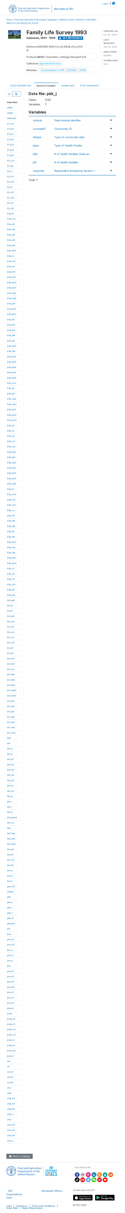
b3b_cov (11, 383)
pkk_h (10, 902)
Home (9, 19)
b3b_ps (10, 425)
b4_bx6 (10, 616)
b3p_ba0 (11, 452)
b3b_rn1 (11, 441)
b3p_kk (10, 531)
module (37, 120)
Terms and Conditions (43, 1206)
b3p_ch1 (11, 499)
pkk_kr (10, 918)
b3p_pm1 (11, 557)
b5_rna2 (11, 732)
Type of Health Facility (68, 145)
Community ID (63, 128)
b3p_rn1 (11, 579)
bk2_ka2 (11, 844)
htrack (10, 891)
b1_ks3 (10, 144)
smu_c (10, 1140)
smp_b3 (11, 1103)
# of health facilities (66, 162)
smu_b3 (11, 1130)
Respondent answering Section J (74, 170)
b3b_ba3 (11, 361)
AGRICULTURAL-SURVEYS (72, 19)
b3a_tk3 (11, 330)
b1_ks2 (10, 139)
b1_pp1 (10, 155)
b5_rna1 (11, 727)
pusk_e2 (11, 1050)
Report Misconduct (32, 1208)
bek (9, 738)
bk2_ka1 (11, 838)
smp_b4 (11, 1108)
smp (9, 1093)
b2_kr (10, 187)
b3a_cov (11, 218)
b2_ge (10, 165)
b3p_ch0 (11, 494)
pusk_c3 (11, 1034)
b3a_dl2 (11, 229)
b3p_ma (11, 547)
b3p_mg (11, 552)
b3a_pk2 (11, 309)
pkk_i (9, 907)
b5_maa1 (11, 695)
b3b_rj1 (10, 430)
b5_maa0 (11, 690)
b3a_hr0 (11, 261)
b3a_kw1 (11, 277)
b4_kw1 (10, 658)
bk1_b (10, 754)
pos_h (10, 960)
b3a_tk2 (11, 324)
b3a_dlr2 (11, 250)
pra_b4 (10, 987)
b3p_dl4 (11, 526)
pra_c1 (10, 992)
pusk (9, 1013)
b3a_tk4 (11, 335)
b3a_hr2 (11, 271)
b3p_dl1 (11, 515)
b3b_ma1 (11, 399)
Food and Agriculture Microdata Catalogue (35, 19)
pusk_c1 (11, 1024)
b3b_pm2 (11, 415)
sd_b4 (10, 1082)
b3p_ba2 (11, 462)
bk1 (8, 743)
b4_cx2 (10, 642)
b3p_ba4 (11, 473)
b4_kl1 (10, 648)
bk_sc (10, 870)
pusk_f (10, 1056)
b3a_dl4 (11, 240)
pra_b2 (10, 976)
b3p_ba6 (11, 483)
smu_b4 (11, 1135)
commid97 (39, 128)
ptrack (10, 1008)
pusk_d (10, 1040)
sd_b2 (10, 1071)
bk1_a (10, 748)
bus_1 (10, 881)
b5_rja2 (11, 717)
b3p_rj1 (10, 568)
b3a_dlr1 (11, 245)
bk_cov (10, 859)
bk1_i (9, 801)
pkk (9, 897)
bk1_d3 (10, 769)
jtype (36, 145)
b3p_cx (10, 510)
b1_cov (10, 123)
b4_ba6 (11, 600)
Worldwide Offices (51, 1190)
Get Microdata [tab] (89, 85)
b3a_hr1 (11, 266)
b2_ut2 (10, 208)
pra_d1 (10, 1002)
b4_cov (10, 632)
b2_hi (10, 171)
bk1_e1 (10, 785)
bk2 (9, 828)
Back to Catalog (19, 1156)
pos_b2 (10, 944)
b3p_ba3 (11, 467)
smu (9, 1119)
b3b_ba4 (11, 367)
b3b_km (11, 393)
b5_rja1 (10, 711)
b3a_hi (10, 256)
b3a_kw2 (11, 282)
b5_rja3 (11, 722)
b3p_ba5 (11, 478)
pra (9, 965)
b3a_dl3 (11, 234)
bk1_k (10, 812)
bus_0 (10, 875)
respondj (38, 170)
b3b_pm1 (11, 409)
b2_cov (10, 160)
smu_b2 (11, 1124)
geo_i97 (11, 886)
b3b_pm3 (11, 420)
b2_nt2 (10, 197)
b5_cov (10, 669)
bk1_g (10, 796)
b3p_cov (11, 505)
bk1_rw (10, 822)
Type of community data (69, 137)
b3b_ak (10, 340)
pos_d (10, 955)
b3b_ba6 (11, 377)
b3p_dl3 (11, 520)
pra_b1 (10, 971)
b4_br (10, 611)
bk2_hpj (11, 833)
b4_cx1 (10, 637)
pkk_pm (11, 923)
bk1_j (9, 807)
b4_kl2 (10, 653)
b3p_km (11, 536)
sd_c (9, 1087)
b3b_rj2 (11, 436)
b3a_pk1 (11, 303)
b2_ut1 (10, 203)
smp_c (10, 1114)
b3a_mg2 (11, 298)
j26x (35, 154)
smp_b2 (11, 1098)
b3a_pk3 (11, 314)
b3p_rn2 (11, 584)
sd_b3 (10, 1077)
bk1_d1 (10, 759)
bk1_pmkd (12, 817)
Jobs (9, 1206)
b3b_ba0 (11, 346)
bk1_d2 (10, 764)
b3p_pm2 (11, 563)
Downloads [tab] (68, 85)
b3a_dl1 (11, 224)
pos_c (10, 950)
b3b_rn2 (11, 446)
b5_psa (10, 701)
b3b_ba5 (11, 372)
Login (105, 3)
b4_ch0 (11, 621)
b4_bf (10, 605)
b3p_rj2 (11, 573)
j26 (34, 162)
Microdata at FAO (63, 8)
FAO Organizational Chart (14, 1194)
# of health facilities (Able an (72, 154)
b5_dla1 (10, 674)
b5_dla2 (11, 679)
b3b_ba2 (11, 356)
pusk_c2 (11, 1029)
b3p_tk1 (11, 589)
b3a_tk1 (11, 319)
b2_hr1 (10, 176)
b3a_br (10, 213)
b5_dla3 (11, 685)
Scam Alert (12, 1208)
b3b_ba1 (11, 351)
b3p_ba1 (11, 457)
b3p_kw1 (11, 542)
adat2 (10, 113)
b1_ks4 (10, 150)
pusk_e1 (11, 1045)
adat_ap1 (11, 118)
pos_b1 (10, 939)
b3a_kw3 (11, 287)
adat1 (10, 107)
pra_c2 (10, 997)
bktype (37, 137)
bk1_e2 (10, 791)
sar (8, 1061)
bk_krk (10, 865)
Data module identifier (67, 120)
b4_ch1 (10, 626)
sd (8, 1066)
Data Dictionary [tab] (46, 86)
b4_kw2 (11, 663)
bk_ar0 (10, 849)
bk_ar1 (10, 854)
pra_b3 (10, 981)
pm (8, 928)
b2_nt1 (10, 192)
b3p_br (10, 489)
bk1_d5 (10, 780)
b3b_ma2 (11, 404)
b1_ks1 (10, 134)
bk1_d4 (10, 775)
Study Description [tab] (20, 85)
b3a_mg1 (11, 293)
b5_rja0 (11, 706)
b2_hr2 (10, 181)
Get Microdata (70, 38)
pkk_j (9, 913)
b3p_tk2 (11, 595)
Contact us (21, 1206)
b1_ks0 (10, 128)
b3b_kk (10, 388)
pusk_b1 (11, 1019)
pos (9, 934)
